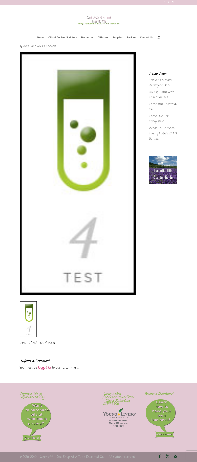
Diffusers (103, 38)
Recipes (131, 38)
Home (40, 38)
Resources (87, 38)
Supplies (118, 38)
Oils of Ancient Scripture (62, 38)
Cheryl (26, 46)
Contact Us (146, 38)
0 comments (50, 46)
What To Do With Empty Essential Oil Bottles (163, 133)
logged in (44, 367)
